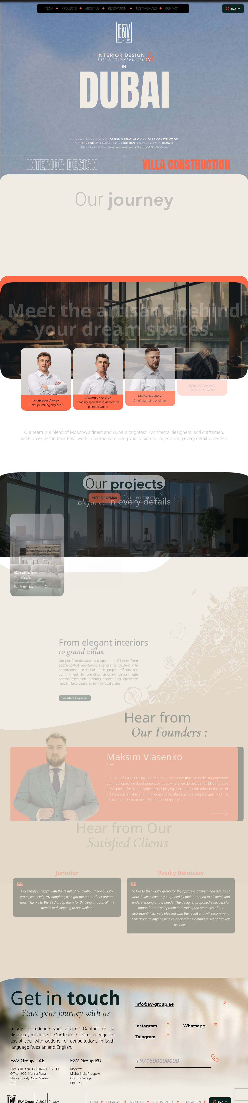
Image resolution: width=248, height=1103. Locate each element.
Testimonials (145, 10)
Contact (170, 10)
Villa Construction (186, 164)
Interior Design (62, 164)
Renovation (117, 10)
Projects (71, 10)
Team (51, 10)
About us (93, 10)
